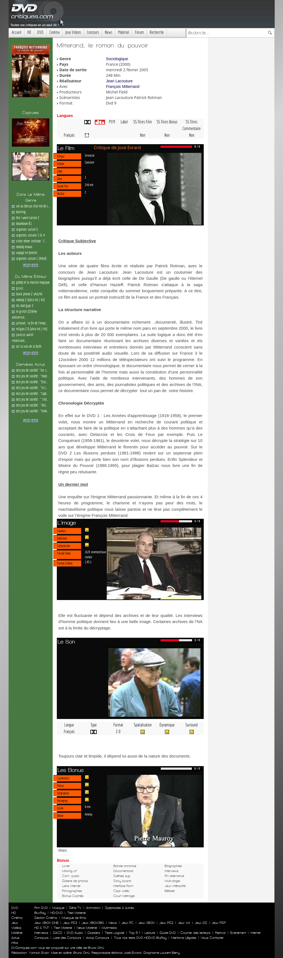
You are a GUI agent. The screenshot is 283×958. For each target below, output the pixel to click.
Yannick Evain (39, 952)
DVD (40, 32)
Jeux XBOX (146, 922)
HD (29, 32)
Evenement (238, 932)
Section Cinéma (45, 917)
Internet (256, 932)
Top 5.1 (134, 932)
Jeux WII (184, 922)
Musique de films (74, 917)
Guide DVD (168, 932)
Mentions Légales (183, 937)
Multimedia (109, 927)
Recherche (157, 32)
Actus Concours (97, 937)
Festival (220, 932)
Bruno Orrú (81, 952)
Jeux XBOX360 (93, 922)
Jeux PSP (219, 922)
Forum (139, 32)
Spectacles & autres (119, 907)
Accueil (16, 32)
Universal (89, 155)
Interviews (41, 932)
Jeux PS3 (70, 922)
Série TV (75, 907)
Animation (93, 907)
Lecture (150, 932)
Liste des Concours (67, 937)
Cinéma (54, 32)
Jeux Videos (73, 32)
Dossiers (94, 932)
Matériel (123, 32)
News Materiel (87, 927)
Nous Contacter (212, 937)
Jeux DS (201, 922)
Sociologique (117, 59)
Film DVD (41, 907)
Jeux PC (127, 922)
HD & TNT (41, 927)
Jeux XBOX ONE (46, 922)
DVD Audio (75, 932)
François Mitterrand (122, 86)
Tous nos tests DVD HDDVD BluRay (140, 937)
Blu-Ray (40, 912)
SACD (57, 932)
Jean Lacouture (119, 81)
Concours (93, 32)
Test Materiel (76, 912)
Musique (58, 907)
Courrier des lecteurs (195, 932)
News (108, 32)
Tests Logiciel (114, 932)
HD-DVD (56, 912)
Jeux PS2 (166, 922)
